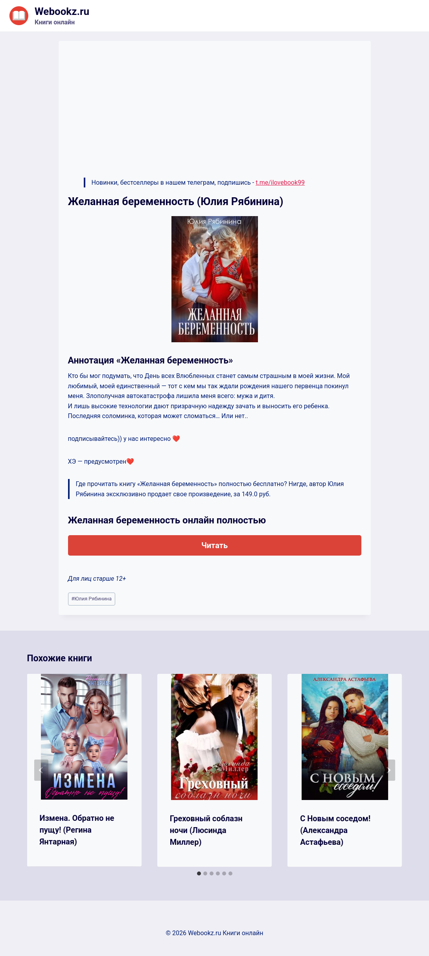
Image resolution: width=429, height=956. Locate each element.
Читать (214, 545)
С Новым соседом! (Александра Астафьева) (335, 830)
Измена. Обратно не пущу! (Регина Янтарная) (77, 829)
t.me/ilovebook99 (280, 182)
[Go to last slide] (41, 770)
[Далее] (388, 770)
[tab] (199, 873)
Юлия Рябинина (91, 599)
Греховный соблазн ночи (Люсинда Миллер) (206, 830)
